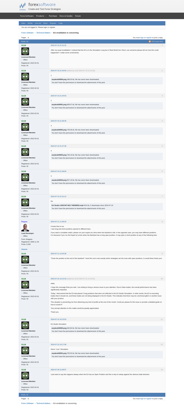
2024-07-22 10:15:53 (58, 319)
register (149, 38)
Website (24, 249)
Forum (78, 16)
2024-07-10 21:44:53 (58, 96)
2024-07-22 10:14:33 (58, 279)
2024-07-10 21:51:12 (58, 196)
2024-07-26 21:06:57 (58, 370)
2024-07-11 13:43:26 (58, 254)
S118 (23, 45)
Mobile (30, 23)
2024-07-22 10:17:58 (58, 344)
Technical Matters (43, 33)
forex (42, 4)
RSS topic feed (157, 41)
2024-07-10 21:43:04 (58, 71)
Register (53, 23)
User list (38, 23)
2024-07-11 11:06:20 (58, 222)
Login (61, 23)
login (142, 38)
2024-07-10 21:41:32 (58, 45)
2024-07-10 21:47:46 (58, 146)
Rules (45, 23)
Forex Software (27, 16)
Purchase (53, 16)
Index (23, 23)
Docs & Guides (66, 16)
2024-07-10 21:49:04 (58, 171)
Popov (24, 221)
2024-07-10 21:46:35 (58, 121)
